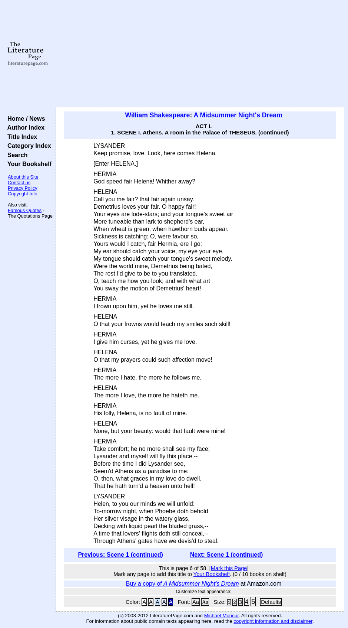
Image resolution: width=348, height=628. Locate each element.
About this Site (23, 177)
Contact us (19, 182)
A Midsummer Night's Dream (237, 115)
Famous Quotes (25, 210)
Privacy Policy (22, 188)
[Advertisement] (200, 54)
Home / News (24, 118)
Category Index (27, 145)
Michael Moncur (221, 615)
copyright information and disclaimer (272, 621)
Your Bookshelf (28, 163)
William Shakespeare (157, 115)
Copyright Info (22, 193)
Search (15, 155)
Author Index (24, 127)
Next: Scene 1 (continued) (226, 554)
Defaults (271, 602)
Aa (195, 602)
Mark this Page (229, 568)
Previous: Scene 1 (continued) (120, 554)
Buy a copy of (182, 583)
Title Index (20, 136)
